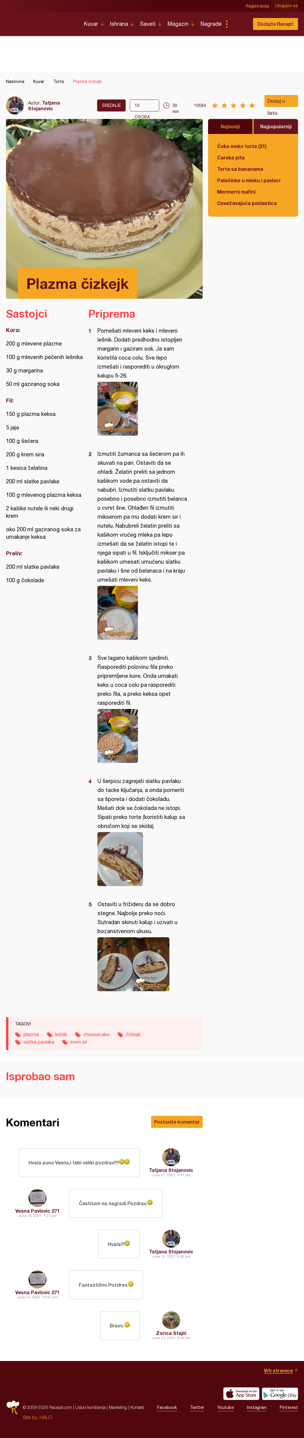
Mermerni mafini (236, 191)
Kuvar (91, 24)
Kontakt (137, 1407)
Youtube (225, 1407)
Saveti (148, 24)
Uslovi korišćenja (90, 1407)
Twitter (197, 1407)
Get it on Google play (280, 1393)
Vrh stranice (278, 1370)
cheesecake (96, 1034)
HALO (46, 1417)
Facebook (167, 1407)
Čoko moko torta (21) (242, 146)
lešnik (61, 1034)
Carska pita (231, 157)
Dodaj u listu (276, 102)
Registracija (257, 6)
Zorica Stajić (171, 1333)
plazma (31, 1034)
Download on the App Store (241, 1393)
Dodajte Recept (276, 24)
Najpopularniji (276, 126)
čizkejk (133, 1034)
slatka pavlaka (38, 1042)
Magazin (178, 24)
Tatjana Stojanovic (44, 105)
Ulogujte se (287, 6)
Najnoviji (230, 126)
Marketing (118, 1407)
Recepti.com (40, 21)
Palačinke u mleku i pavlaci (248, 180)
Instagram (257, 1407)
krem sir (78, 1042)
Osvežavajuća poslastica (247, 203)
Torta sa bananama (240, 169)
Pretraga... (238, 24)
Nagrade (211, 24)
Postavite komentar (177, 1122)
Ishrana (119, 24)
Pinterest (289, 1407)
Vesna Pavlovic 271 (37, 1211)
